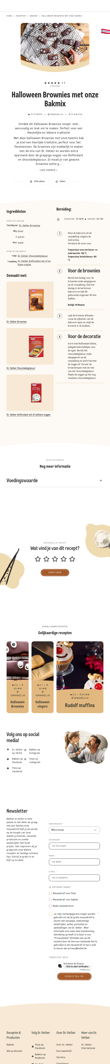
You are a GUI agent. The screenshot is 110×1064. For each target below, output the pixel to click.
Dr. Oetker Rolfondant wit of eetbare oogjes (34, 263)
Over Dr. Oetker (64, 1045)
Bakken (10, 1045)
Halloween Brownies (18, 677)
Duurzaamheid (64, 1051)
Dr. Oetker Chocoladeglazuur (33, 256)
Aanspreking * (56, 824)
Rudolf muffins (79, 677)
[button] (55, 78)
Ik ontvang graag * (60, 887)
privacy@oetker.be (77, 948)
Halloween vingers (43, 677)
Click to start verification (77, 967)
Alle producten (14, 1051)
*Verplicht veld (58, 958)
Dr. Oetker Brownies (29, 226)
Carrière (60, 1057)
